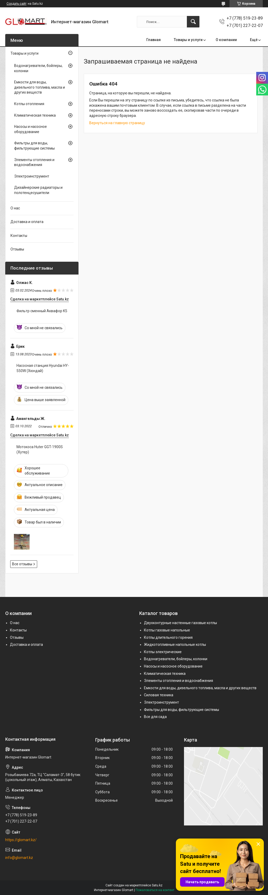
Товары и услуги (188, 40)
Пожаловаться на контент (155, 890)
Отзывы (17, 249)
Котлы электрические (163, 652)
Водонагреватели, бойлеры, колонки (38, 68)
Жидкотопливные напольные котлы (175, 644)
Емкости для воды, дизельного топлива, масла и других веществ (39, 87)
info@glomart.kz (19, 858)
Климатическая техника (35, 115)
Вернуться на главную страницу (117, 123)
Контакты (18, 235)
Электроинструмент (31, 176)
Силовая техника (158, 695)
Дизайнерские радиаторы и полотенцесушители (38, 190)
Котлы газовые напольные (167, 630)
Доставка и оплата (26, 222)
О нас (15, 208)
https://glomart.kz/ (21, 840)
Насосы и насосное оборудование (30, 129)
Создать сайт (16, 3)
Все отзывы (22, 564)
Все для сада (155, 717)
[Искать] (193, 21)
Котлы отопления (29, 104)
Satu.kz (157, 885)
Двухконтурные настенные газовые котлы (180, 623)
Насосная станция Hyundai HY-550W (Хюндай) (42, 368)
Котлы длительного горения (168, 637)
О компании (226, 40)
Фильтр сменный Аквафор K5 (41, 311)
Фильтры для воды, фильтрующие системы (34, 145)
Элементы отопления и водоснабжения (34, 162)
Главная (153, 40)
